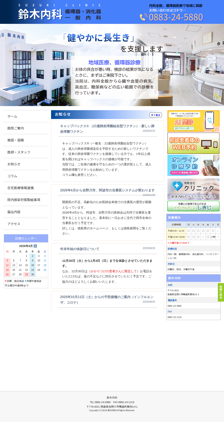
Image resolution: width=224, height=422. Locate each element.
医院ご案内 (15, 128)
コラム (12, 175)
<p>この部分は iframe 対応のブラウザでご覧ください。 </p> (107, 216)
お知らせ (14, 163)
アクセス (13, 223)
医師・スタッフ (18, 152)
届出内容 (14, 211)
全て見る (155, 115)
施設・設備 (15, 139)
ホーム (12, 116)
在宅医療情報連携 (20, 187)
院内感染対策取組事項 (23, 199)
